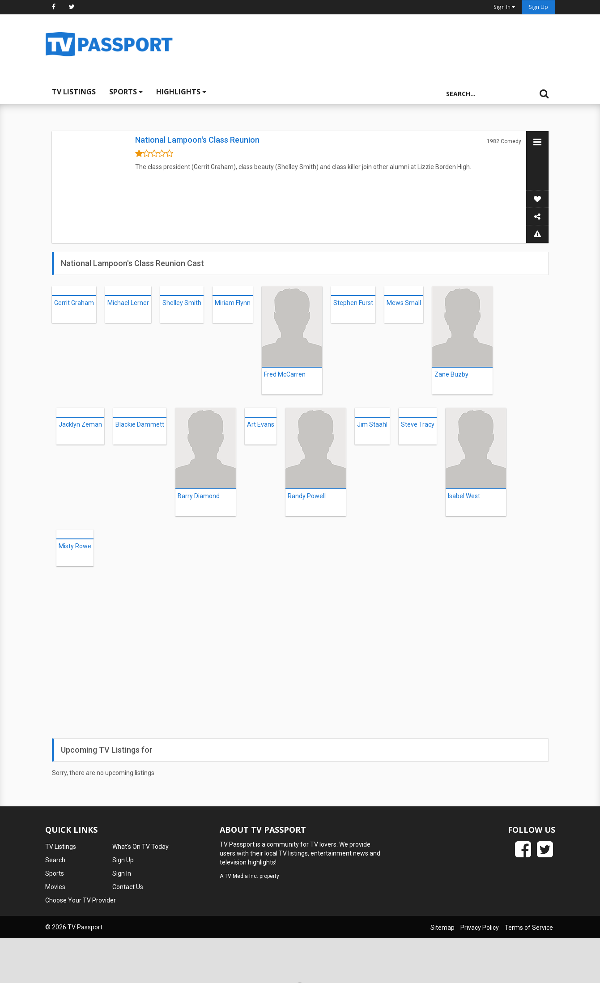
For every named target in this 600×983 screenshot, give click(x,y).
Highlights (181, 92)
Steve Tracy (417, 424)
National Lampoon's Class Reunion (197, 139)
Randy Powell (307, 496)
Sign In (121, 873)
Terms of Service (529, 927)
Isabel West (464, 496)
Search (55, 860)
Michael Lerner (128, 302)
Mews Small (404, 302)
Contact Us (127, 886)
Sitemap (442, 927)
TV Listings (74, 92)
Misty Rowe (75, 546)
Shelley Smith (181, 302)
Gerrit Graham (74, 302)
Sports (126, 92)
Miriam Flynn (233, 302)
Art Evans (260, 424)
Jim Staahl (372, 424)
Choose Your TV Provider (80, 900)
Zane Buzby (451, 374)
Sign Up (538, 7)
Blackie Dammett (139, 424)
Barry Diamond (199, 496)
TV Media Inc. (241, 876)
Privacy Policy (479, 927)
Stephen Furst (353, 302)
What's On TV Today (140, 846)
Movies (55, 886)
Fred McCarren (285, 374)
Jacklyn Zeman (80, 424)
